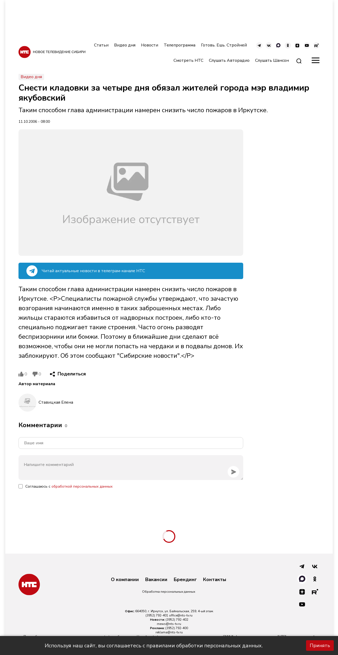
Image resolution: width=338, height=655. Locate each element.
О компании (125, 580)
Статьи (101, 45)
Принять (320, 645)
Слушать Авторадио (229, 60)
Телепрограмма (179, 45)
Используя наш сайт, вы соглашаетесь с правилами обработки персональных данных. (154, 645)
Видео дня (124, 45)
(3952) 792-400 (176, 628)
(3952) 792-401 (156, 615)
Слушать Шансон (272, 60)
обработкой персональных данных (81, 486)
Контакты (214, 580)
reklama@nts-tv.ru (169, 632)
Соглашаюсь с (68, 486)
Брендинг (185, 580)
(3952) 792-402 (177, 620)
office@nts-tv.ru (181, 615)
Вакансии (156, 580)
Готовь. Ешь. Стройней (224, 45)
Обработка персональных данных (168, 591)
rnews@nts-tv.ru (169, 624)
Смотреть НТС (188, 60)
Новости (149, 45)
